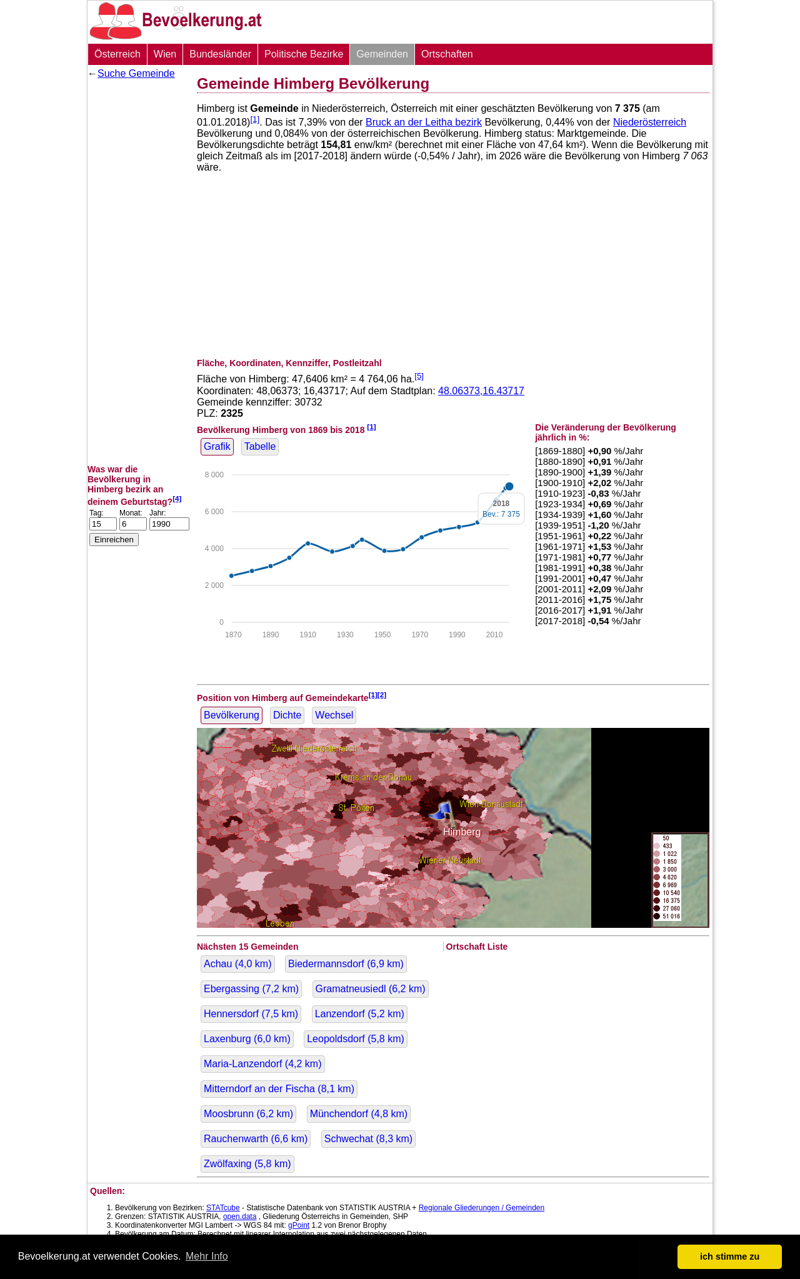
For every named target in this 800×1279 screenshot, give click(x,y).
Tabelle (260, 446)
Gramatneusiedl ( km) (371, 988)
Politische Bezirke (303, 54)
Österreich (117, 54)
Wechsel (334, 715)
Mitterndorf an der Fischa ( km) (279, 1088)
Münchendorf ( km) (359, 1113)
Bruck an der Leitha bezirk (424, 122)
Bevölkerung (231, 715)
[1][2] (378, 694)
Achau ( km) (238, 963)
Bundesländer (220, 54)
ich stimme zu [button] (729, 1257)
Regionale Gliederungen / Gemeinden (481, 1207)
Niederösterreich (649, 122)
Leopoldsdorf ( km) (355, 1038)
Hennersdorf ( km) (251, 1013)
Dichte (287, 715)
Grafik (217, 446)
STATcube (223, 1207)
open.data (239, 1216)
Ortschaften (447, 54)
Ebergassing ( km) (251, 988)
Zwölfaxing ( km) (247, 1163)
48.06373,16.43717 (481, 391)
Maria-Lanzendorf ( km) (263, 1063)
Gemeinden (382, 54)
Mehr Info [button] (207, 1256)
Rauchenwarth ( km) (256, 1138)
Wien (165, 54)
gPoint (298, 1225)
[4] (176, 498)
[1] (254, 119)
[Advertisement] (138, 271)
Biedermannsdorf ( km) (346, 963)
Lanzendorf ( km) (359, 1013)
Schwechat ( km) (368, 1138)
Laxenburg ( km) (247, 1038)
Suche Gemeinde (136, 73)
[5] (419, 376)
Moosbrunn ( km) (248, 1113)
